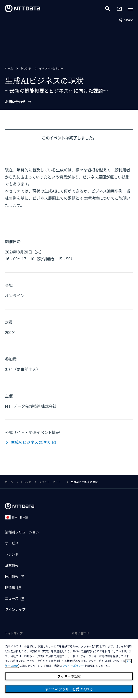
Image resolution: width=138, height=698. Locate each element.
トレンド (26, 68)
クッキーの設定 (69, 676)
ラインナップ (15, 609)
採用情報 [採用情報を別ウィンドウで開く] (12, 576)
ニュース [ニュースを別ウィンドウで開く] (11, 598)
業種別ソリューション (22, 532)
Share (125, 19)
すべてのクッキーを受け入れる (69, 689)
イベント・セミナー (51, 68)
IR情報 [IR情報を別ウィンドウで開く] (10, 587)
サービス (12, 543)
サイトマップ (14, 633)
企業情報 (12, 565)
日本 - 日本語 (16, 517)
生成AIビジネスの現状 (30, 442)
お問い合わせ (15, 102)
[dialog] (69, 668)
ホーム (9, 68)
